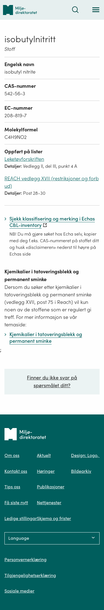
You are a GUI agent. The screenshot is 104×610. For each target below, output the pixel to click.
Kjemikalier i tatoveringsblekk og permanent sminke (41, 275)
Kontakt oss (15, 471)
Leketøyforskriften (24, 159)
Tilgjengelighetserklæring (30, 575)
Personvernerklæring (25, 559)
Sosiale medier (19, 591)
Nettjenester (49, 502)
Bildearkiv (81, 471)
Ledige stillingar (20, 518)
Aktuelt (44, 455)
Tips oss (12, 486)
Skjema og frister (54, 518)
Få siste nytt (16, 502)
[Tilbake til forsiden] (19, 10)
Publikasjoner (50, 486)
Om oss (11, 455)
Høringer (46, 471)
